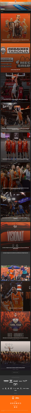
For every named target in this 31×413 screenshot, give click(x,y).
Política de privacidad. (11, 410)
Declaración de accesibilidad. (21, 410)
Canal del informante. (26, 410)
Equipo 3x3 (14, 369)
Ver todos (15, 393)
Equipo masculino (14, 190)
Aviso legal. (8, 410)
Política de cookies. (16, 410)
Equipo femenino (14, 41)
